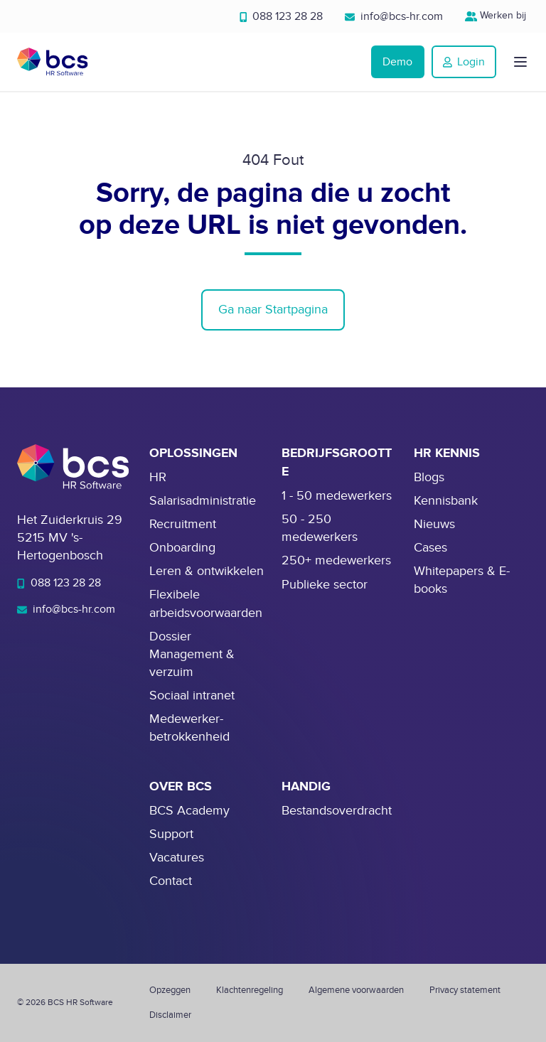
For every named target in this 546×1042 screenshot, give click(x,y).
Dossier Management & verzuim (192, 654)
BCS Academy (189, 810)
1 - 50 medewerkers (337, 495)
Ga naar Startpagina (273, 309)
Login (464, 62)
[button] (520, 61)
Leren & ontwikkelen (206, 571)
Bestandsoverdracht (337, 810)
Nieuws (434, 524)
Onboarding (182, 547)
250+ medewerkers (336, 560)
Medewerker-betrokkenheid (189, 727)
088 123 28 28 (281, 16)
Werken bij (497, 15)
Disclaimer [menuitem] (170, 1015)
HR (157, 477)
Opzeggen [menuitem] (170, 990)
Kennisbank (446, 500)
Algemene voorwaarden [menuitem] (356, 990)
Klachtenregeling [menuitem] (249, 990)
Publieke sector (325, 584)
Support (171, 834)
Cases (430, 547)
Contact (170, 881)
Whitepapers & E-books (462, 580)
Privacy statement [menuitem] (464, 990)
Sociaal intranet (192, 695)
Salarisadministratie (202, 500)
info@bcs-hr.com (394, 16)
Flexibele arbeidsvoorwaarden (205, 603)
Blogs (429, 477)
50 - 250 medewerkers (320, 528)
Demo (397, 62)
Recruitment (182, 524)
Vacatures (176, 857)
